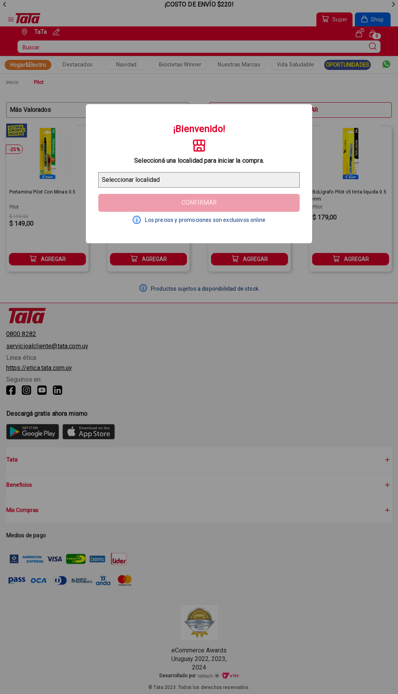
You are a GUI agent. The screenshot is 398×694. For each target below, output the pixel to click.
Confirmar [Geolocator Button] (199, 202)
